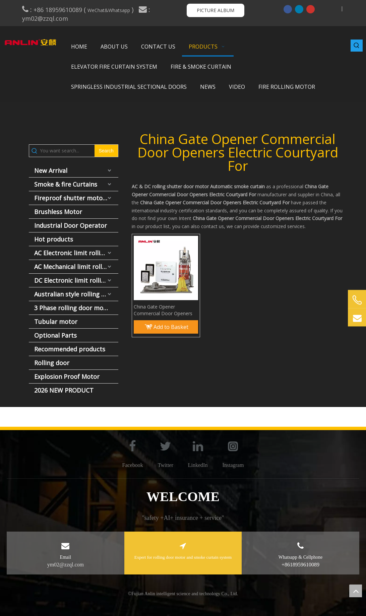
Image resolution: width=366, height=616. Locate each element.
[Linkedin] (299, 9)
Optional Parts (55, 335)
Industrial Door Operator (70, 225)
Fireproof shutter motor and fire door (76, 198)
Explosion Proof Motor (67, 376)
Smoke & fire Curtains (65, 184)
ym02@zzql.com (46, 18)
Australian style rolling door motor (76, 294)
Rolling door (51, 363)
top (355, 591)
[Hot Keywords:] (357, 46)
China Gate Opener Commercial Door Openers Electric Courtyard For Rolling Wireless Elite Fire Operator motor (165, 310)
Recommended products (69, 349)
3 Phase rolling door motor (73, 308)
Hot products (53, 239)
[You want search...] (67, 151)
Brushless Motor (58, 212)
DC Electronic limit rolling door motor (76, 280)
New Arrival (50, 170)
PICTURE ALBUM (215, 10)
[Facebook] (288, 9)
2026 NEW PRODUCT (64, 390)
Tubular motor (55, 322)
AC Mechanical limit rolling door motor (76, 267)
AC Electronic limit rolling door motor (76, 253)
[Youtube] (310, 9)
